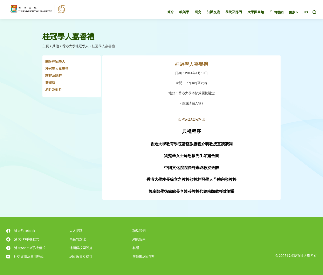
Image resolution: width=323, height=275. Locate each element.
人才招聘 (76, 231)
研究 (193, 14)
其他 (55, 46)
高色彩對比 (77, 239)
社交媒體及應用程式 (24, 257)
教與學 (180, 14)
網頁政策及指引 (80, 257)
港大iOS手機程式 (22, 239)
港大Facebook (20, 231)
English (302, 14)
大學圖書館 (251, 14)
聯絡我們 (139, 231)
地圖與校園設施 (80, 248)
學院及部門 (229, 14)
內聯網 (272, 14)
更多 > (289, 14)
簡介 (166, 14)
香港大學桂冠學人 (75, 46)
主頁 (45, 46)
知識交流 (209, 14)
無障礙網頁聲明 (144, 257)
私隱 (135, 248)
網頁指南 (139, 239)
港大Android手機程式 (25, 248)
